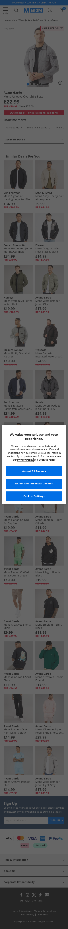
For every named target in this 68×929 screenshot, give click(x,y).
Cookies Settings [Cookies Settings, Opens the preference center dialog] (33, 496)
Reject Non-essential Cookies (34, 483)
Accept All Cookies (34, 471)
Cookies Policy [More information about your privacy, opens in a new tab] (47, 459)
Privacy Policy (25, 459)
